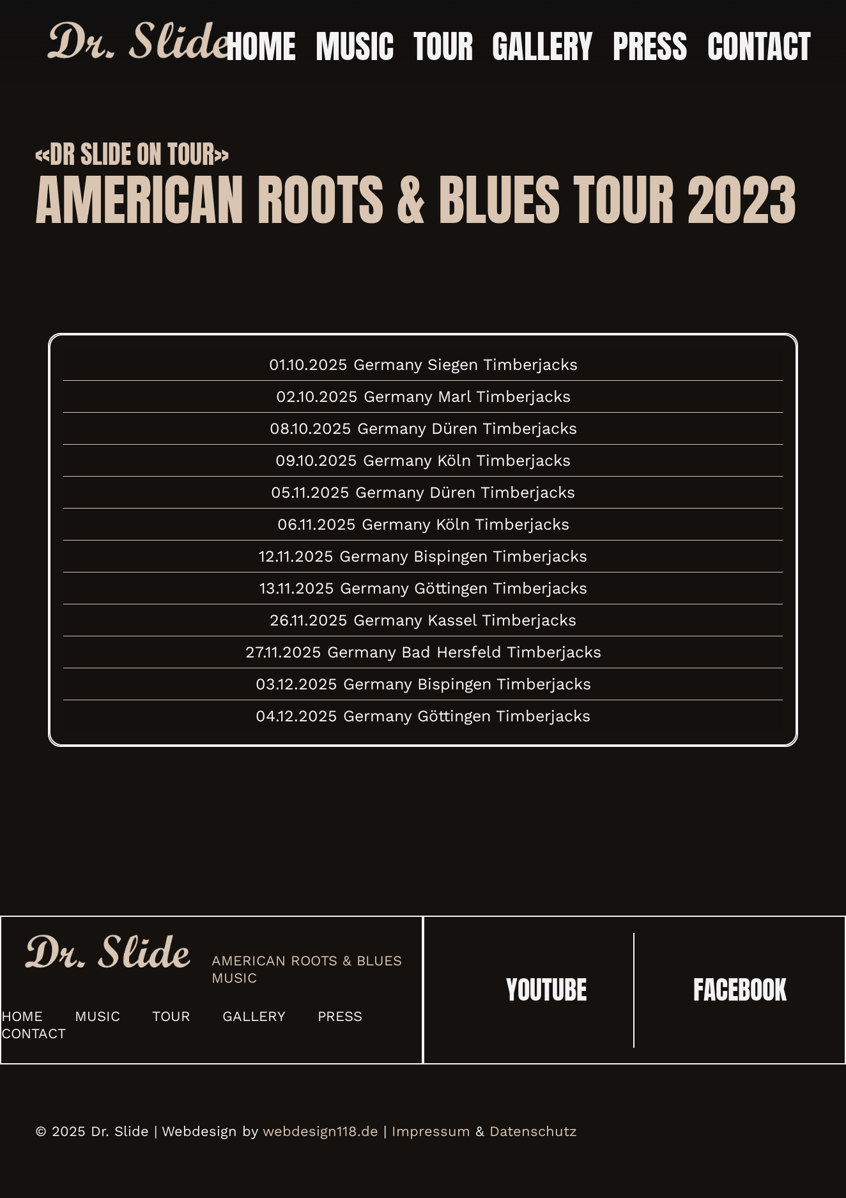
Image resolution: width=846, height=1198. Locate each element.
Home (22, 1016)
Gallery (254, 1016)
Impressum (431, 1131)
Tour (171, 1016)
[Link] (138, 41)
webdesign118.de (320, 1131)
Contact (33, 1033)
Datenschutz (533, 1131)
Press (340, 1016)
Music (97, 1016)
